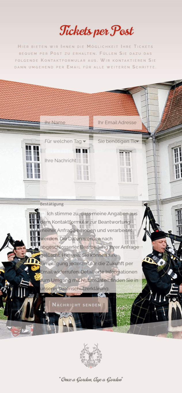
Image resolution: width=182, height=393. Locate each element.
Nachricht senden (76, 307)
